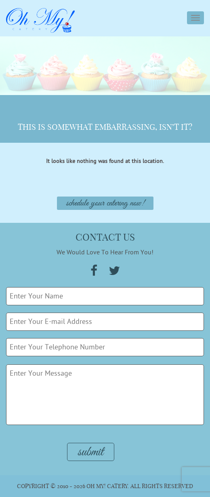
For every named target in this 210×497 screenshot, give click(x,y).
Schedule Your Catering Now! (105, 203)
